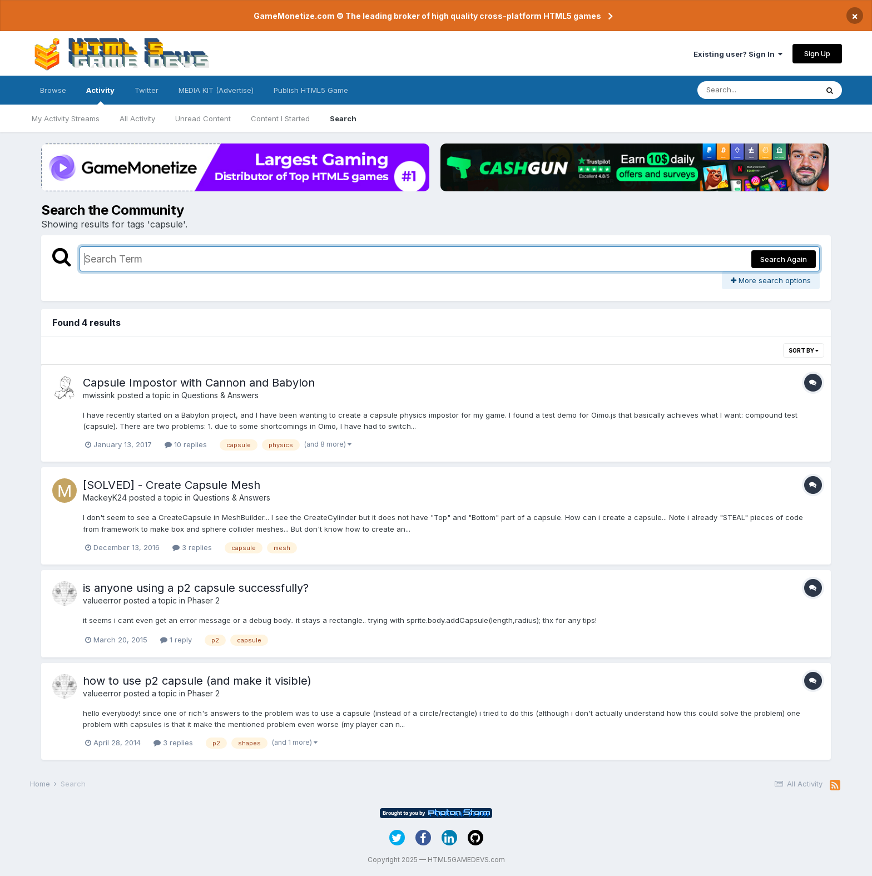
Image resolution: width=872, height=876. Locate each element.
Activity (100, 95)
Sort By (804, 350)
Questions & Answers (220, 395)
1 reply (176, 639)
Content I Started (280, 118)
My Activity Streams (66, 118)
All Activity (137, 118)
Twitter (146, 90)
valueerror (102, 600)
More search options (771, 280)
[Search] (757, 90)
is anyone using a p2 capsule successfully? (196, 588)
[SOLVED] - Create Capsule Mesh (171, 485)
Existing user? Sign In (737, 54)
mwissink (99, 395)
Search (343, 118)
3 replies (192, 547)
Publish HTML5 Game (311, 90)
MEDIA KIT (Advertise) (216, 90)
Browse (53, 90)
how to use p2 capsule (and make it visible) (197, 680)
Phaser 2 (203, 600)
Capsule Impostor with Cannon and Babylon (199, 382)
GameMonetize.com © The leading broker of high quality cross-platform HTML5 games (427, 16)
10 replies (186, 444)
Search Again (783, 259)
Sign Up (817, 53)
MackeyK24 (105, 497)
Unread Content (203, 118)
